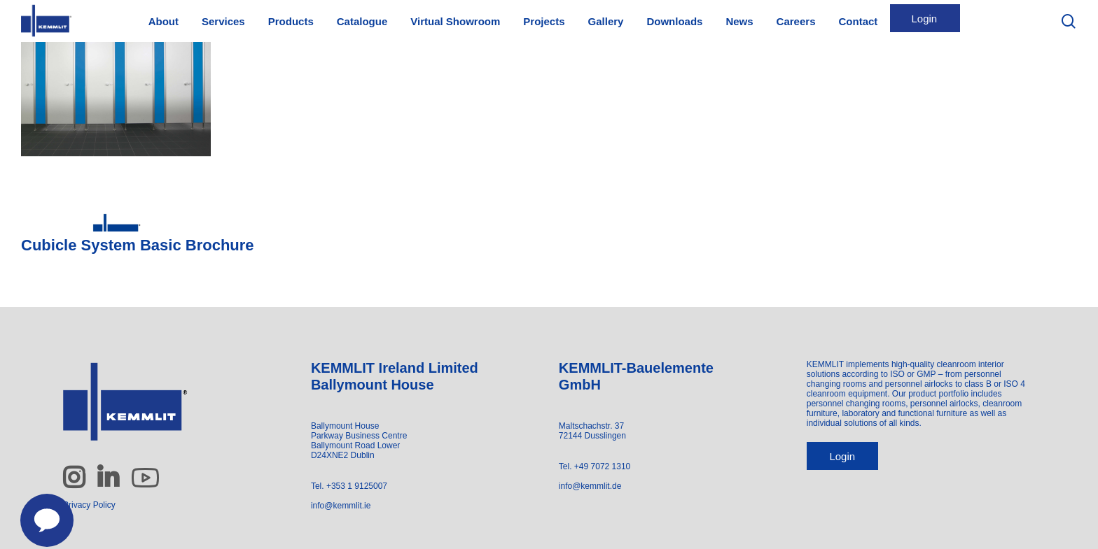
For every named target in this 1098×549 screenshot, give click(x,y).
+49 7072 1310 (602, 466)
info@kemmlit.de (590, 486)
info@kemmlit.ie (341, 506)
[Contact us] (39, 513)
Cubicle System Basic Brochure (137, 245)
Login (842, 456)
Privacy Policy (89, 505)
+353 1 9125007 (356, 486)
